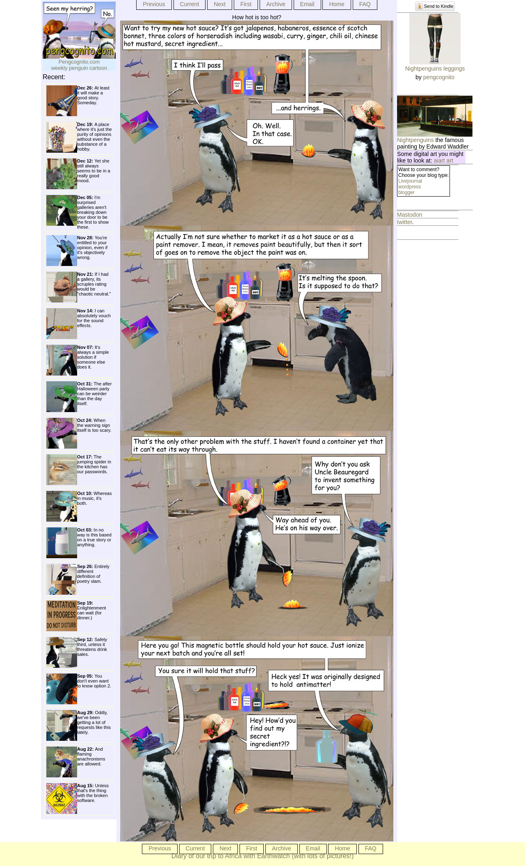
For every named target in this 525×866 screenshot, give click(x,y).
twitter (404, 222)
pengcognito (438, 77)
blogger (406, 192)
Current (189, 4)
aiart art (443, 160)
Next (220, 4)
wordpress (409, 187)
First (245, 4)
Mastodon (409, 214)
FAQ (365, 4)
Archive (275, 4)
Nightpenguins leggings (435, 68)
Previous (154, 4)
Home (336, 4)
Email (307, 4)
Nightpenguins (415, 140)
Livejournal (410, 181)
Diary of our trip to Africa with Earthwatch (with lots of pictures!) (262, 855)
